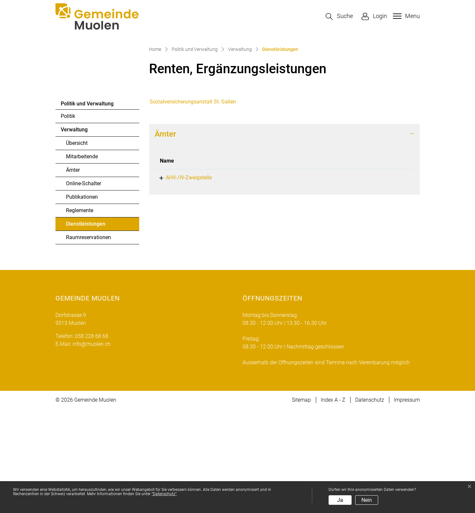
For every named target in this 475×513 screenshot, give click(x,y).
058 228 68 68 (274, 281)
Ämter (73, 274)
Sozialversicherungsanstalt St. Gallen (193, 205)
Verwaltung (74, 233)
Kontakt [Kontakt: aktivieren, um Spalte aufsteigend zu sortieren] (342, 264)
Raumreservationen (88, 341)
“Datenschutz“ (164, 494)
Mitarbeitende (82, 260)
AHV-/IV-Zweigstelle (183, 281)
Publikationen (82, 301)
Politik (68, 220)
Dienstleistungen (85, 329)
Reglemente (79, 314)
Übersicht (77, 247)
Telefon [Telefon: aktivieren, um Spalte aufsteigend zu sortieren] (267, 264)
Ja (340, 500)
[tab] (284, 238)
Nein (366, 500)
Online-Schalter (83, 287)
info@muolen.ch (352, 281)
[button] (339, 16)
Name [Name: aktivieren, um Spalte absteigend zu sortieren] (167, 264)
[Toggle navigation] (405, 16)
